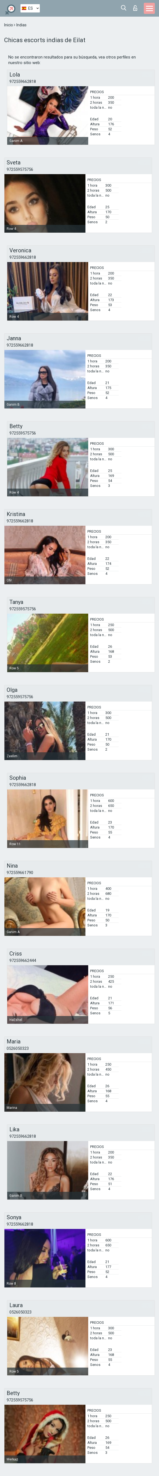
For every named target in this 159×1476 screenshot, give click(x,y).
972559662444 (22, 960)
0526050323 (18, 1048)
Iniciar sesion (135, 8)
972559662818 (22, 81)
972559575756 (20, 169)
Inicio (9, 25)
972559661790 (20, 872)
